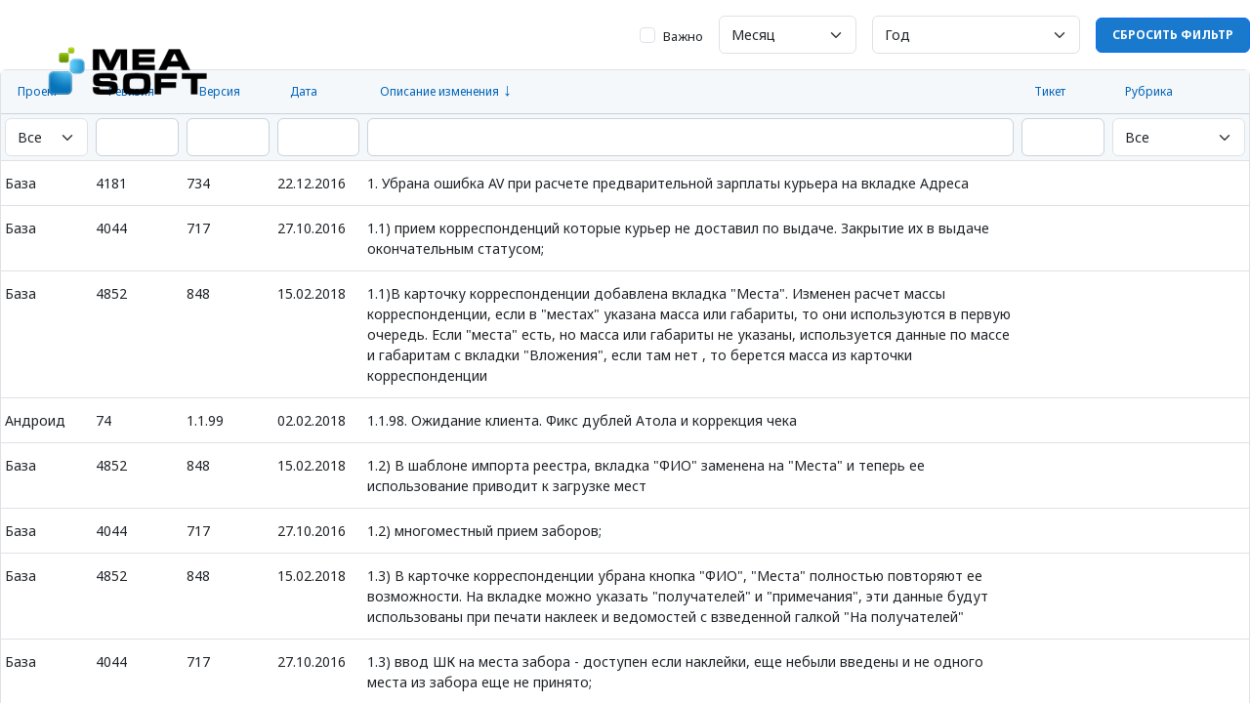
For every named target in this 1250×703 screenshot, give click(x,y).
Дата (303, 91)
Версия (219, 91)
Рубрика (1149, 91)
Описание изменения (439, 91)
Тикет (1049, 91)
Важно (683, 36)
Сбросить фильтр (1172, 34)
